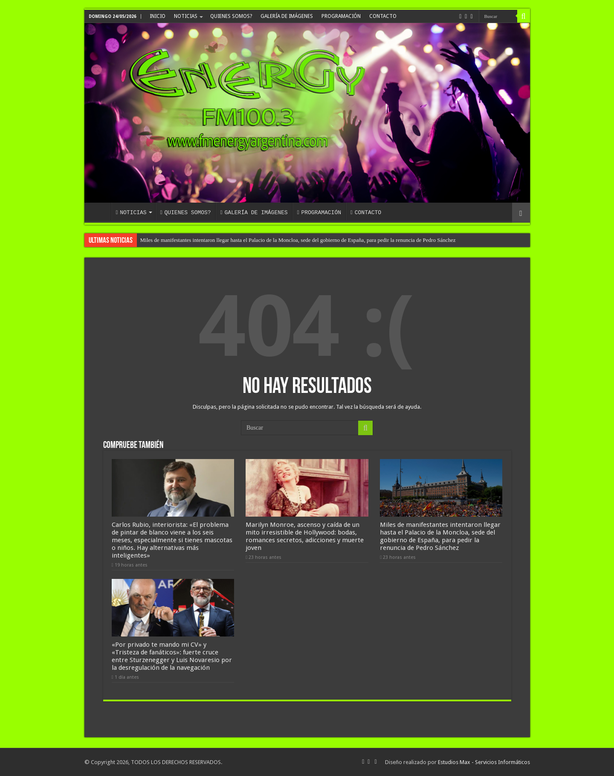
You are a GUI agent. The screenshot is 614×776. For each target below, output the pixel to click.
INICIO (157, 16)
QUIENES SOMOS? (231, 16)
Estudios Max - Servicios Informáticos (484, 762)
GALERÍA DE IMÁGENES (287, 16)
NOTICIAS (185, 16)
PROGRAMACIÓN (341, 16)
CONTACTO (383, 16)
